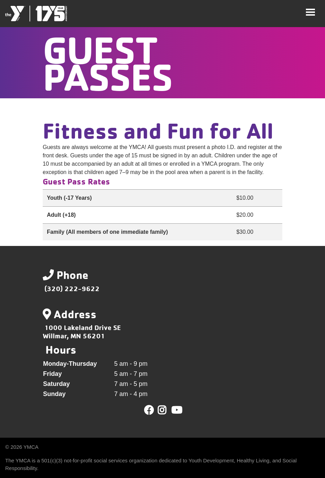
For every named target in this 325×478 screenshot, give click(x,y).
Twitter (166, 410)
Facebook (149, 410)
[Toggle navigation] (310, 12)
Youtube (176, 410)
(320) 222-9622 (72, 288)
